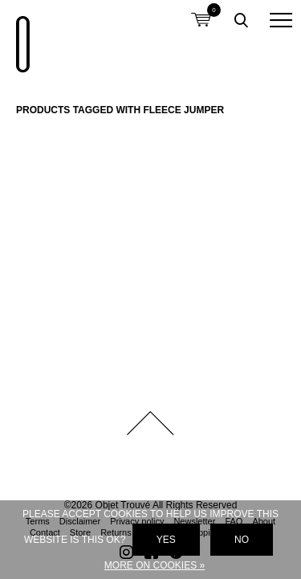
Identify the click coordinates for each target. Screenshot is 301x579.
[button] (281, 20)
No (241, 539)
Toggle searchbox (241, 20)
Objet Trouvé (20, 36)
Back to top (151, 423)
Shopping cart (201, 10)
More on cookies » (154, 565)
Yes (166, 539)
